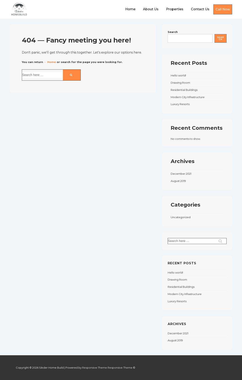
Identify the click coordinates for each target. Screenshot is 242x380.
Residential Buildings (184, 89)
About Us (150, 9)
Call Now (223, 9)
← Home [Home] (50, 62)
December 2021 (181, 173)
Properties (174, 9)
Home (130, 9)
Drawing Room (180, 82)
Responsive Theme (94, 367)
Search (173, 31)
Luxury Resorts (180, 104)
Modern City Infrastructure (188, 97)
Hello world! (178, 75)
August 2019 (178, 180)
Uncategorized (181, 217)
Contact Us (200, 9)
